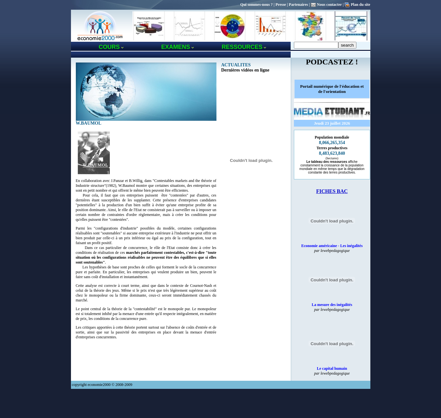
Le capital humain (332, 368)
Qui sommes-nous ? (256, 4)
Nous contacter (329, 4)
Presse (280, 4)
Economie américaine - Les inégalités (332, 245)
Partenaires (298, 4)
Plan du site (360, 4)
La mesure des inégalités (332, 304)
